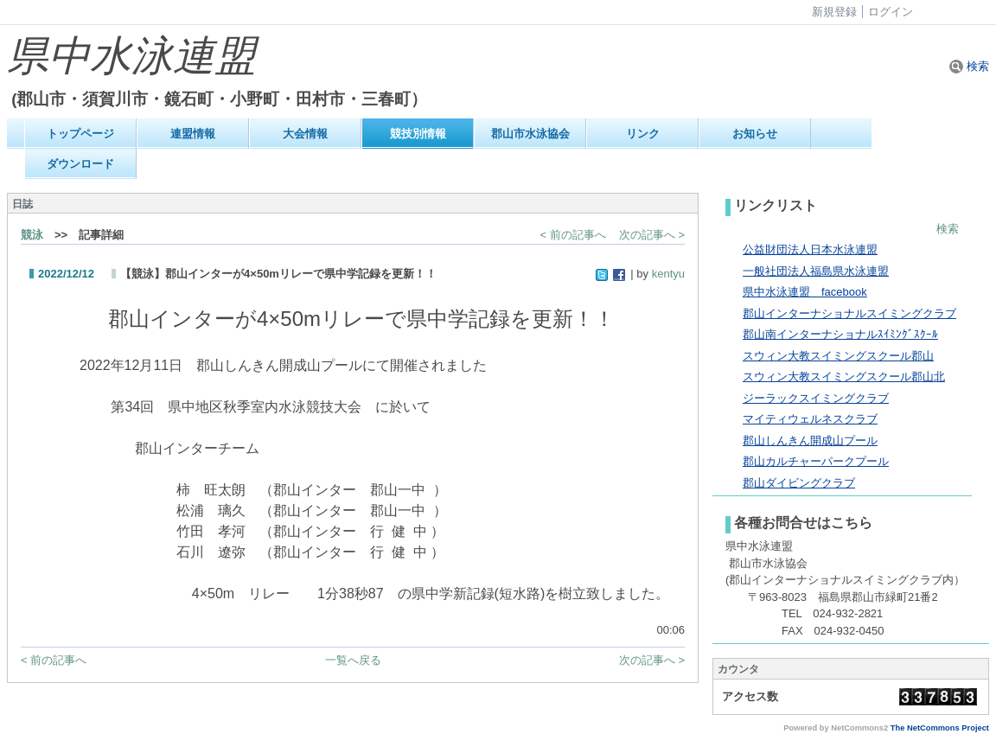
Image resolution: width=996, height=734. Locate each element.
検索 (969, 66)
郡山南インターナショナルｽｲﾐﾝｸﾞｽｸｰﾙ (840, 334)
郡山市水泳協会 (530, 133)
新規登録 (834, 11)
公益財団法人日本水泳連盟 (810, 249)
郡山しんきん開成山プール (810, 440)
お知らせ (754, 133)
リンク (643, 133)
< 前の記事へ (573, 234)
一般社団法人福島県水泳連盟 (816, 271)
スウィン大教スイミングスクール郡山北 (844, 376)
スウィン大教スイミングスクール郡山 (838, 355)
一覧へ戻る (353, 660)
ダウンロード (80, 163)
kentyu (668, 273)
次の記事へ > (652, 234)
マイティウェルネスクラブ (810, 418)
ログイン (890, 11)
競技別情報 (418, 133)
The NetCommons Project (940, 728)
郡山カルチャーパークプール (816, 461)
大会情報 (305, 133)
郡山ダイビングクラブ (799, 482)
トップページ (80, 133)
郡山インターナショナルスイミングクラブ (849, 313)
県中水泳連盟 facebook (805, 291)
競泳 (32, 234)
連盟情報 (192, 133)
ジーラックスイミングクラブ (816, 398)
